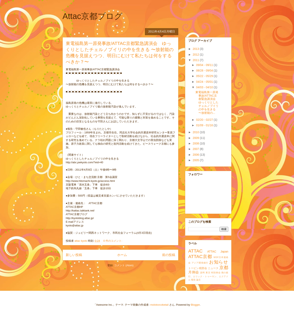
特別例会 (215, 272)
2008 (196, 143)
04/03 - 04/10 (205, 87)
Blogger (195, 304)
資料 (202, 272)
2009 (196, 138)
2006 (196, 154)
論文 (198, 279)
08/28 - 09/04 (205, 70)
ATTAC (195, 251)
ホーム (122, 255)
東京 (208, 272)
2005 (196, 160)
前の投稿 (168, 255)
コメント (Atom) (124, 265)
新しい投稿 (74, 255)
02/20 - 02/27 (205, 119)
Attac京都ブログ (92, 16)
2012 (196, 54)
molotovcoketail (159, 304)
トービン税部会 (197, 268)
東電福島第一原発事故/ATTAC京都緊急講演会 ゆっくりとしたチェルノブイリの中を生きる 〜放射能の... (206, 102)
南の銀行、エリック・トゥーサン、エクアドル (208, 276)
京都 (223, 267)
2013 (196, 48)
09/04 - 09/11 (205, 65)
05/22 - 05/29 (205, 76)
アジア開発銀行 (200, 263)
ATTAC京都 (200, 256)
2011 (196, 60)
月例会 (193, 272)
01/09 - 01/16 (205, 125)
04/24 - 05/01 (205, 81)
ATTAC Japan (217, 251)
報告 (193, 279)
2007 (196, 149)
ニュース (213, 268)
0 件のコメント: (113, 240)
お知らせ (218, 262)
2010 (196, 132)
